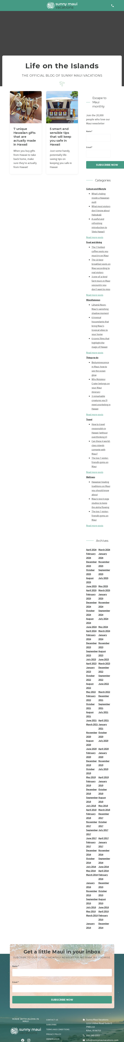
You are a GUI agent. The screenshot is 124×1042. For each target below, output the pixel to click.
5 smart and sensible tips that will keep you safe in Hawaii (60, 136)
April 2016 (103, 870)
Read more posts (94, 237)
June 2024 (91, 626)
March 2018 (104, 809)
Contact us (52, 1019)
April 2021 (103, 720)
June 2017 (91, 838)
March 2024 (104, 631)
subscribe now (62, 999)
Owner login (53, 1039)
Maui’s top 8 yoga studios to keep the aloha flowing (100, 503)
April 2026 (91, 549)
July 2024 (103, 618)
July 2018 (91, 805)
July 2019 (103, 769)
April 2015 (103, 911)
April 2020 (103, 748)
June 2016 (103, 866)
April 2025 (91, 590)
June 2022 (103, 683)
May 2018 (103, 805)
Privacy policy (53, 1034)
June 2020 (91, 748)
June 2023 (103, 659)
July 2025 (103, 578)
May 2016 (91, 870)
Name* (89, 131)
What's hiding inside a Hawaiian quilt (100, 198)
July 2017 (103, 830)
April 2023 (91, 663)
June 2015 (103, 907)
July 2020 (103, 740)
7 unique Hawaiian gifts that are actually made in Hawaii (24, 136)
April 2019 (103, 777)
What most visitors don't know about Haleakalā (101, 210)
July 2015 (91, 907)
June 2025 (91, 586)
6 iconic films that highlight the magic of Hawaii (100, 342)
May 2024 (103, 626)
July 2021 (103, 712)
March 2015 (92, 915)
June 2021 (91, 720)
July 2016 (91, 866)
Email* (89, 147)
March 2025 (104, 590)
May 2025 (103, 586)
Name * (15, 966)
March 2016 (92, 874)
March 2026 (104, 549)
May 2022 (91, 692)
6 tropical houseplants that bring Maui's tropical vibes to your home (100, 326)
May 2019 (91, 777)
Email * (15, 982)
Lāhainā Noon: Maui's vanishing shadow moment (100, 309)
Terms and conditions (57, 1029)
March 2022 (104, 692)
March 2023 (104, 663)
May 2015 (91, 911)
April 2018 (91, 809)
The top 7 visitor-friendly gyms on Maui (100, 462)
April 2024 (91, 631)
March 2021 (92, 724)
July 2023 (91, 659)
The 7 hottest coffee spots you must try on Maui (100, 251)
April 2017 (103, 838)
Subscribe (51, 1024)
